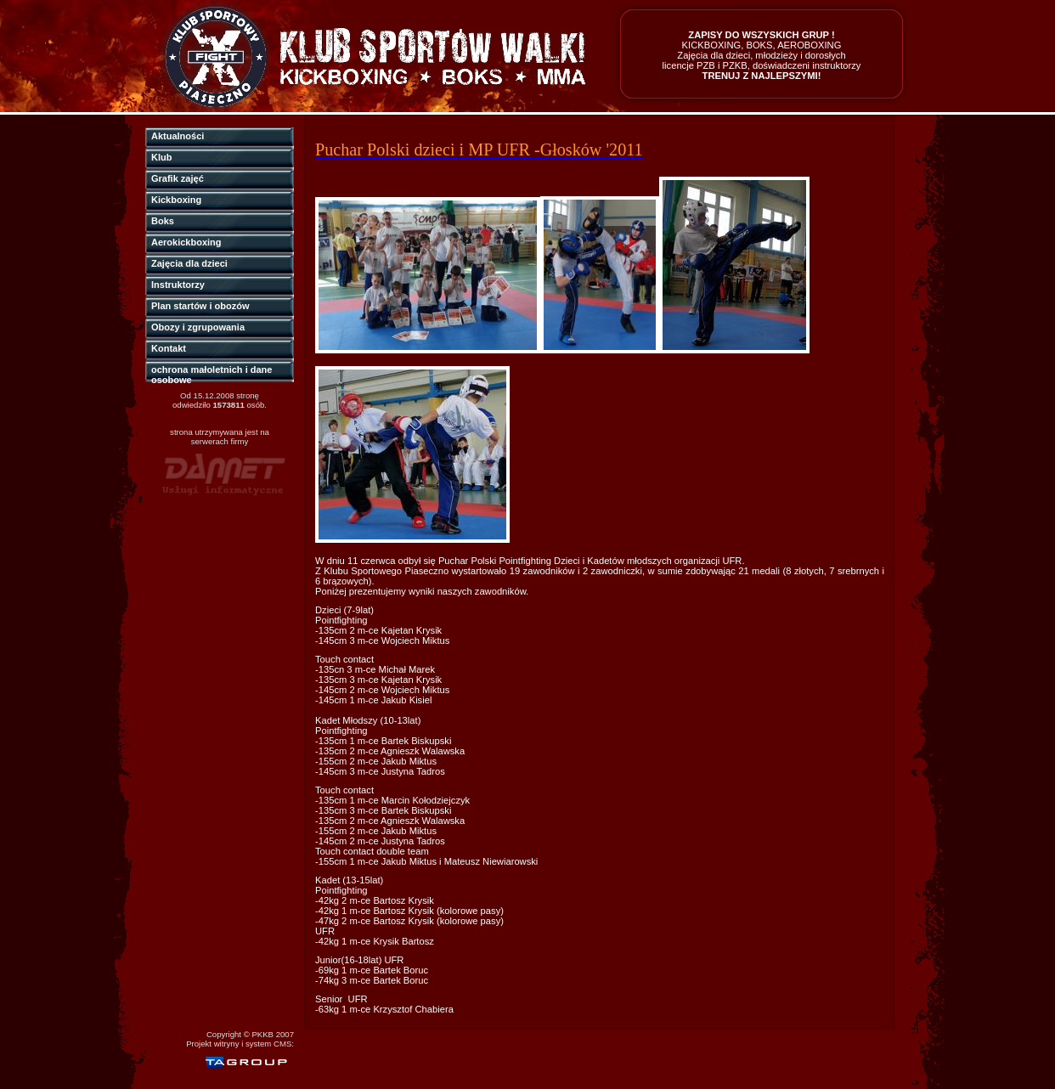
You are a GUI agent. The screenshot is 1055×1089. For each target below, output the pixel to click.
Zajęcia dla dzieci (189, 263)
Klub (161, 157)
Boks (162, 221)
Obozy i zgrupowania (198, 327)
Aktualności (177, 136)
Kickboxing (176, 200)
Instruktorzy (178, 284)
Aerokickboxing (186, 242)
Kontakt (168, 348)
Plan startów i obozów (200, 306)
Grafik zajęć (177, 178)
